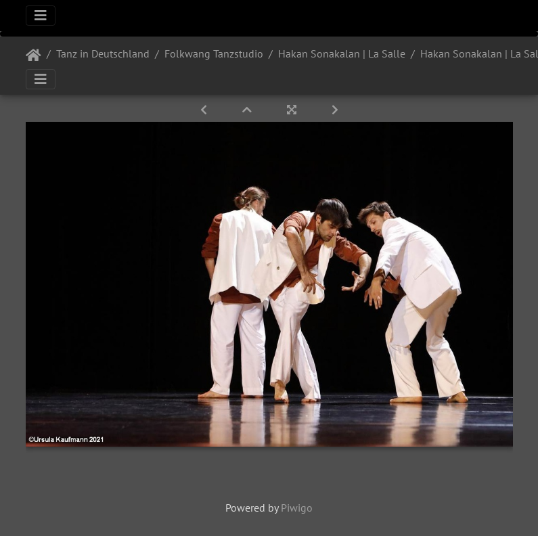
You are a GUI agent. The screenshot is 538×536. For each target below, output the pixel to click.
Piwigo (297, 507)
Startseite (33, 55)
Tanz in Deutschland (103, 53)
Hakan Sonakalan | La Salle (341, 53)
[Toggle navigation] (40, 15)
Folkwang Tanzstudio (213, 53)
